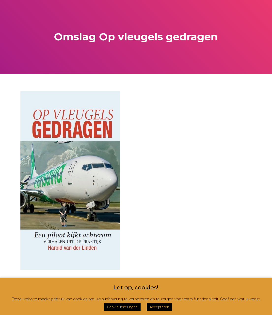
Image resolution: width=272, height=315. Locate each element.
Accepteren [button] (159, 307)
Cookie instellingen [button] (122, 307)
